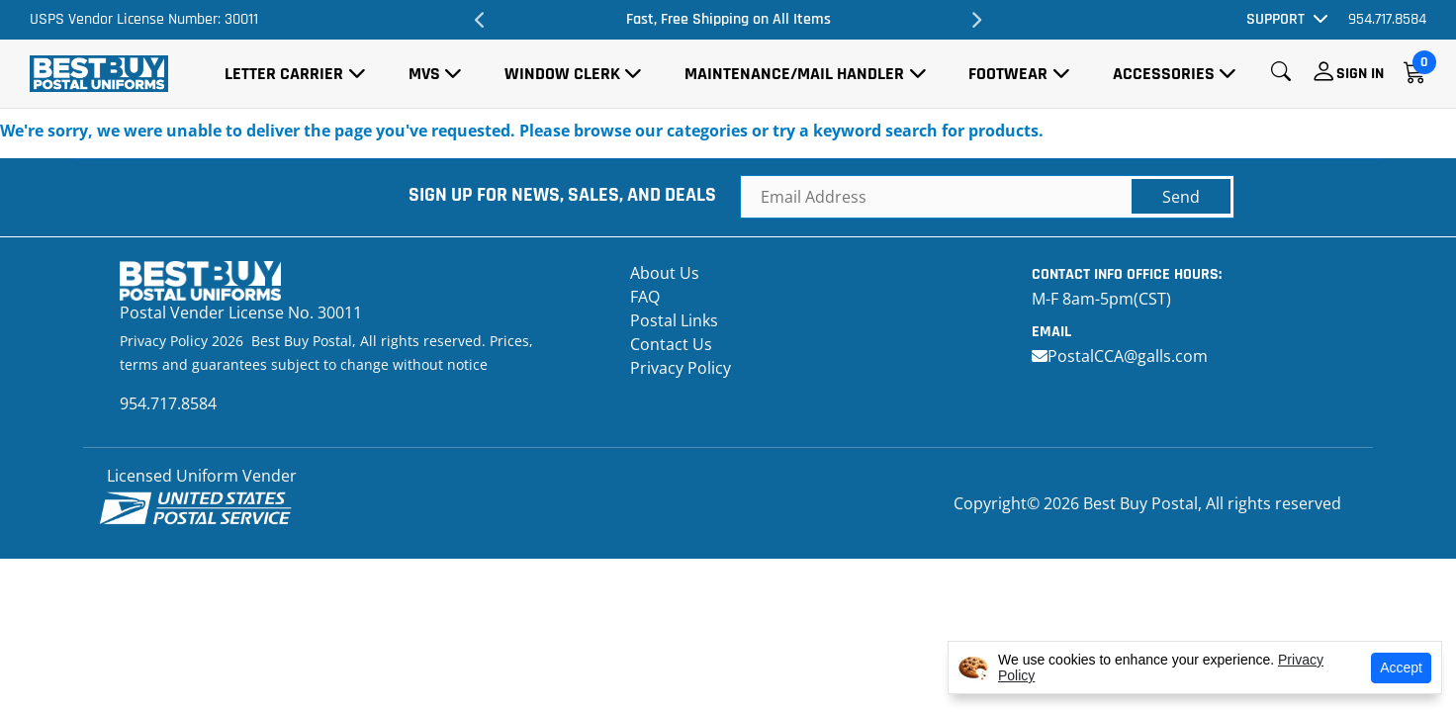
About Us (664, 273)
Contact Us (671, 344)
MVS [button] (424, 73)
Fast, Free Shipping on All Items (728, 19)
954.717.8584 (1387, 19)
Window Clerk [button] (562, 73)
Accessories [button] (1164, 73)
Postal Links (674, 320)
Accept (1401, 667)
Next (975, 20)
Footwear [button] (1007, 73)
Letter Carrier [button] (284, 73)
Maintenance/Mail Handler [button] (794, 73)
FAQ (645, 297)
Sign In (1360, 73)
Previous (481, 20)
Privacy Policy (680, 368)
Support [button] (1275, 19)
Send (1181, 197)
